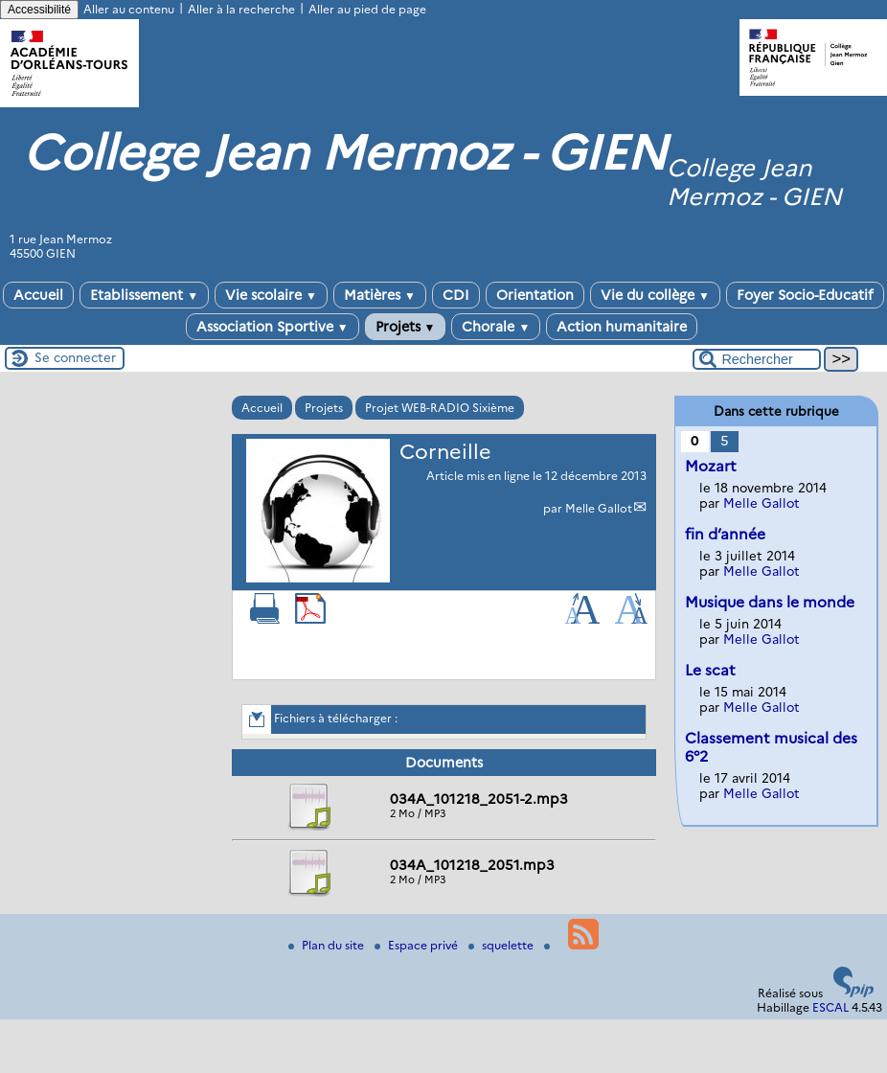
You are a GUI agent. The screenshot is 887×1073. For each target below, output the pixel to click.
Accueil (38, 295)
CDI (456, 295)
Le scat (710, 670)
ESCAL (830, 1007)
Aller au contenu (128, 9)
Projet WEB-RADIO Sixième (439, 407)
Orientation (535, 295)
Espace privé (418, 945)
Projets (405, 326)
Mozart (711, 466)
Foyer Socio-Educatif (805, 295)
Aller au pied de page (367, 9)
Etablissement (144, 295)
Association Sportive (272, 326)
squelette (502, 945)
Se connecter (75, 357)
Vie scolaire (271, 295)
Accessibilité (39, 9)
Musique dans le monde (769, 602)
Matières (380, 295)
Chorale (496, 326)
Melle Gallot (598, 508)
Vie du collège (655, 295)
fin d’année (725, 534)
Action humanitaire (622, 326)
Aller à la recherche (241, 9)
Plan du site (327, 945)
